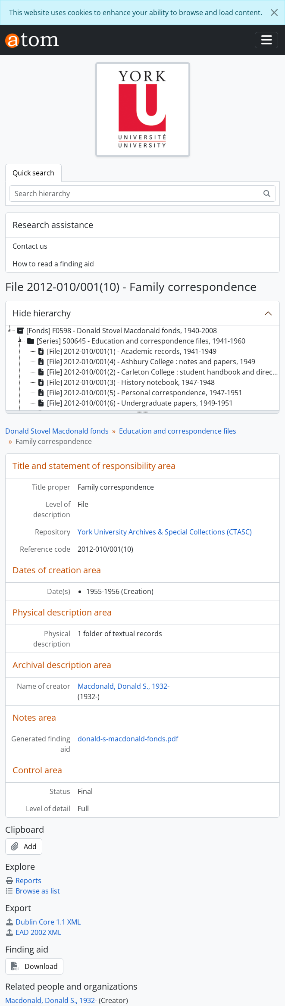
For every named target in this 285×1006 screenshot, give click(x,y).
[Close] (274, 12)
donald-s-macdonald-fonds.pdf (128, 739)
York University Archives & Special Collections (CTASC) (165, 532)
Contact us (30, 246)
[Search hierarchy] (133, 193)
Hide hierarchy (42, 313)
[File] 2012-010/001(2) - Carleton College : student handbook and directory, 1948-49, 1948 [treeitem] (157, 372)
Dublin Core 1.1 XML (43, 922)
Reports (23, 880)
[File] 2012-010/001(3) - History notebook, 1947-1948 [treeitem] (125, 382)
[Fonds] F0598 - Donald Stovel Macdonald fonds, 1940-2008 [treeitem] (116, 330)
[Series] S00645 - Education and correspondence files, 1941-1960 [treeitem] (135, 341)
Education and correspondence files (177, 431)
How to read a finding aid (53, 264)
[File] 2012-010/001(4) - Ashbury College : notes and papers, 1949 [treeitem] (145, 361)
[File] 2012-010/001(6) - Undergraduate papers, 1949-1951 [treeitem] (134, 403)
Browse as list (32, 891)
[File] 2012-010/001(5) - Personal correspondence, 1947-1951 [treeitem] (139, 392)
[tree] (142, 368)
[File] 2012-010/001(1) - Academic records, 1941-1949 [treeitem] (126, 351)
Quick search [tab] (33, 173)
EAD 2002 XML (33, 932)
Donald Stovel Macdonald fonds (57, 431)
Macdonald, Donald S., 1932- (123, 686)
